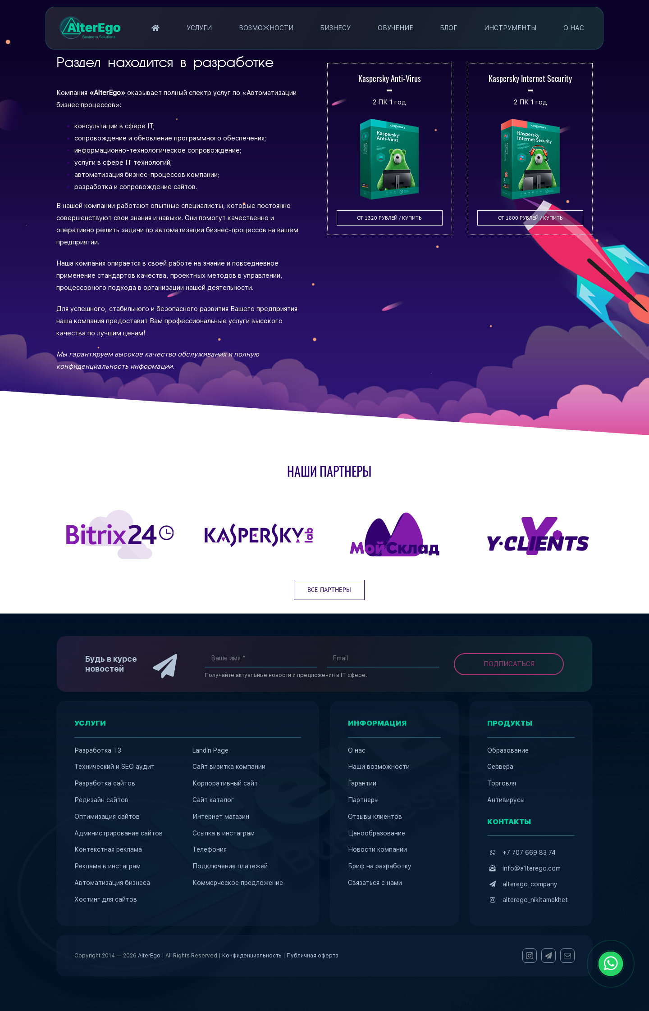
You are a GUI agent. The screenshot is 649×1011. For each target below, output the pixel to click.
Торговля (501, 783)
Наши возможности (379, 766)
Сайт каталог (213, 799)
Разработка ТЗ (97, 750)
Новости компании (377, 849)
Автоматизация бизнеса (112, 882)
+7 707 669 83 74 (529, 852)
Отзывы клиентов (375, 816)
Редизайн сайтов (101, 799)
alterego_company (530, 884)
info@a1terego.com (532, 868)
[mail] (567, 955)
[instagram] (529, 955)
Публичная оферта (312, 955)
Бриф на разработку (379, 866)
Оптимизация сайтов (107, 816)
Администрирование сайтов (118, 833)
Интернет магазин (220, 816)
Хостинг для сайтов (105, 899)
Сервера (500, 766)
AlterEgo (149, 955)
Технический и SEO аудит (114, 766)
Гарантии (362, 783)
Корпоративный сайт (225, 783)
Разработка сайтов (104, 783)
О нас (357, 750)
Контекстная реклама (108, 849)
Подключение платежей (230, 866)
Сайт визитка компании (228, 766)
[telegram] (548, 955)
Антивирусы (506, 799)
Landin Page (210, 750)
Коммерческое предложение (237, 882)
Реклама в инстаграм (107, 866)
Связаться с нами (375, 882)
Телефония (209, 849)
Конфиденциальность (252, 955)
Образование (508, 750)
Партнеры (363, 799)
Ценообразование (376, 833)
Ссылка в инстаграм (223, 833)
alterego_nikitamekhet (535, 899)
